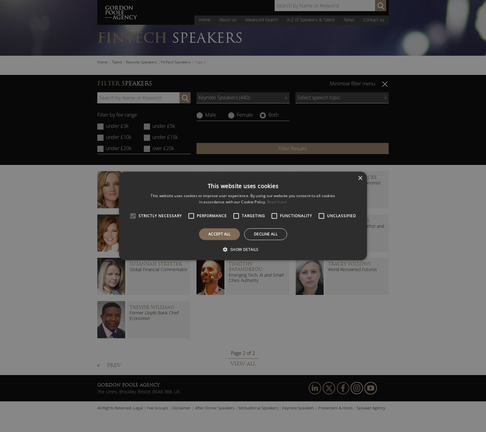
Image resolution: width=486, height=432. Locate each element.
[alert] (243, 216)
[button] (243, 249)
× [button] (360, 178)
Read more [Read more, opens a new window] (277, 202)
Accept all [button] (219, 234)
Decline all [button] (265, 234)
